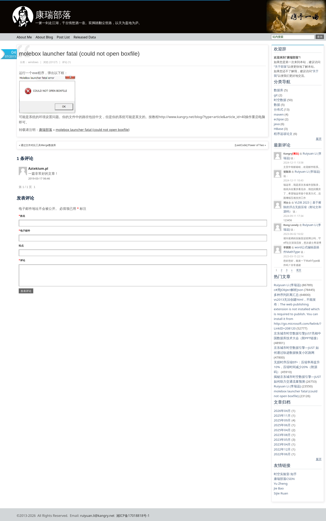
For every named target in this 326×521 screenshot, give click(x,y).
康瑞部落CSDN (284, 479)
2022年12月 (282, 449)
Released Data (85, 37)
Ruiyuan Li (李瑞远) (307, 171)
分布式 (278, 109)
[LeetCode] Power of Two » (250, 145)
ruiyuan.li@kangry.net (97, 515)
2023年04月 (282, 444)
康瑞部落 (53, 15)
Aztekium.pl (38, 168)
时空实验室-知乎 (285, 474)
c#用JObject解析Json (288, 290)
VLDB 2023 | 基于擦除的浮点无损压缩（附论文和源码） (302, 206)
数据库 (278, 90)
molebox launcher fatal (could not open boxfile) (79, 53)
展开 (319, 139)
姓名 (22, 216)
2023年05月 (282, 439)
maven (279, 114)
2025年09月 (282, 420)
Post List (63, 37)
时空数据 (280, 100)
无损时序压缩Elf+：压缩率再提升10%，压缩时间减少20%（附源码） (297, 367)
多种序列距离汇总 (286, 295)
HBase (278, 129)
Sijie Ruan (281, 493)
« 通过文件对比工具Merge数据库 (37, 145)
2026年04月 (282, 411)
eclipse (279, 119)
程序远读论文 (283, 134)
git (276, 95)
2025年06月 (282, 425)
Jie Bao (279, 488)
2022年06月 (282, 454)
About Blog (44, 37)
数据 (277, 104)
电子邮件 (24, 230)
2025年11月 (282, 415)
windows (33, 62)
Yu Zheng (281, 483)
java (277, 124)
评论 (22, 260)
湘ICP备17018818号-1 (133, 515)
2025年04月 (282, 430)
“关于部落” (281, 66)
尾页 (298, 270)
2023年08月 (282, 435)
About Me (24, 37)
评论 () (66, 62)
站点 (21, 245)
